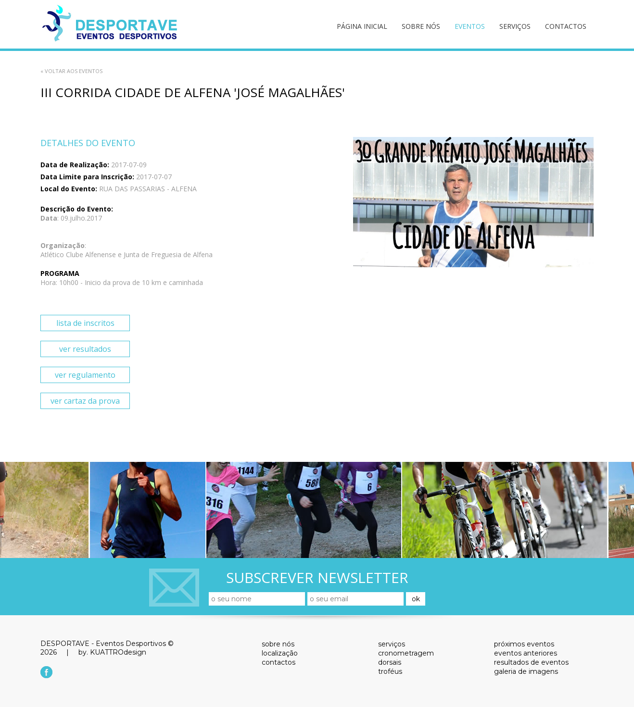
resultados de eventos (531, 662)
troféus (390, 671)
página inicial (362, 26)
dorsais (389, 662)
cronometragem (406, 653)
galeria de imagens (526, 671)
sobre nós (421, 26)
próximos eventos (524, 644)
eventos (470, 26)
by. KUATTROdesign (112, 652)
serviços (515, 26)
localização (280, 653)
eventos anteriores (525, 653)
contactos (565, 26)
